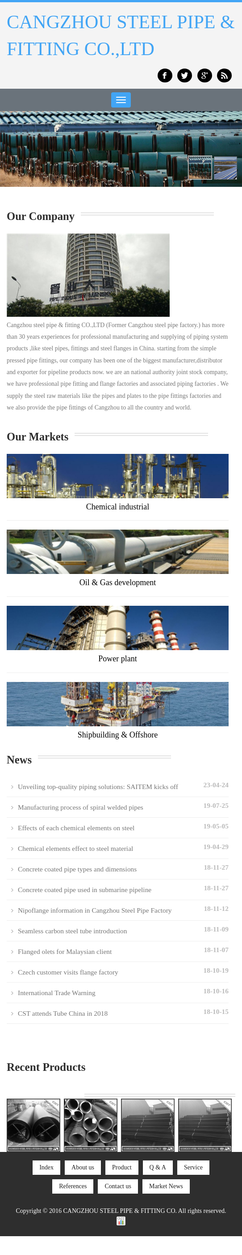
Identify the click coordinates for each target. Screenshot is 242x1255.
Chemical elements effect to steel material (75, 848)
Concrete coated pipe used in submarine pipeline (84, 889)
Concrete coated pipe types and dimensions (77, 869)
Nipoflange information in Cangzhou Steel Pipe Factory (95, 910)
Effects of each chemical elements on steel (76, 828)
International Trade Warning (57, 992)
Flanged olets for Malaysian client (65, 951)
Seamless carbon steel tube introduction (72, 931)
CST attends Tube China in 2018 (63, 1013)
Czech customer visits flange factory (68, 972)
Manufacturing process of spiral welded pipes (80, 807)
